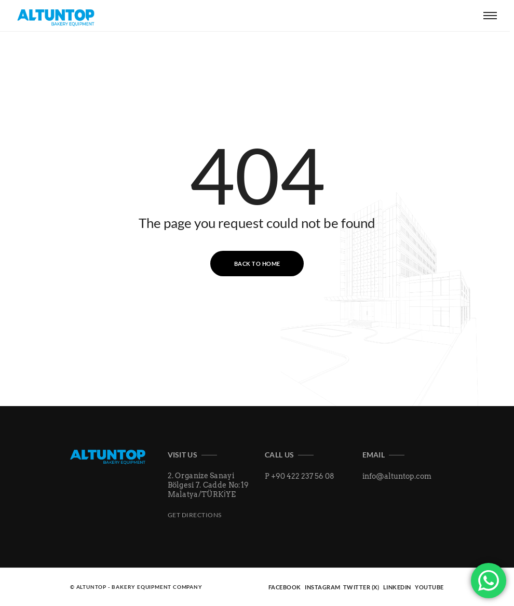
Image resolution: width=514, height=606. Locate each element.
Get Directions (195, 515)
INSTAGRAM (323, 587)
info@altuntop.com (396, 477)
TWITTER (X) (361, 587)
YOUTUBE (429, 587)
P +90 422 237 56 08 (299, 477)
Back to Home (257, 263)
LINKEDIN (397, 587)
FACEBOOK (284, 587)
